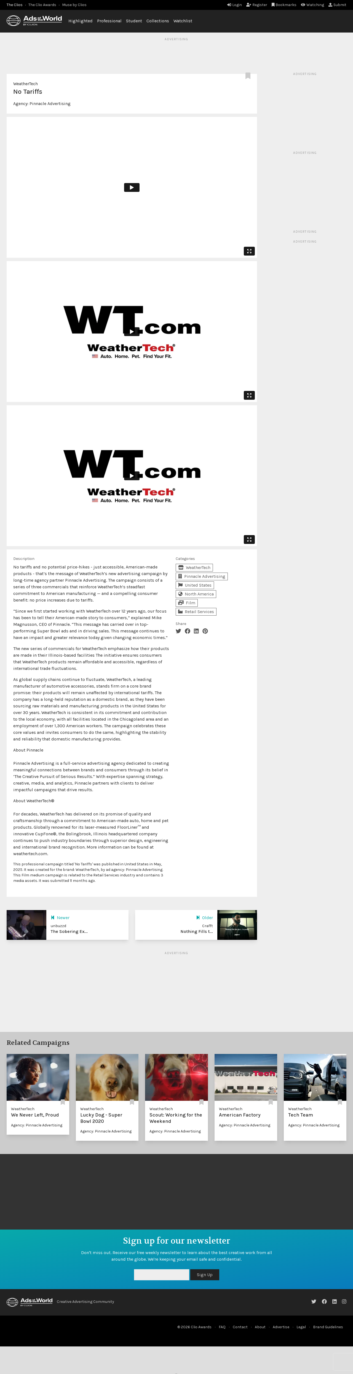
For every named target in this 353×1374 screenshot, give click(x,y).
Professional (109, 20)
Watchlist (182, 20)
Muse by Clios (74, 4)
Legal (301, 1327)
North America (196, 594)
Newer (60, 917)
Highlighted (80, 20)
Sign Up (205, 1274)
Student (134, 20)
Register (256, 4)
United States (195, 585)
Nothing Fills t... (196, 931)
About (260, 1327)
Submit (337, 4)
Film (186, 602)
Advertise (281, 1327)
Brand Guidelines (328, 1327)
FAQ (222, 1327)
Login (234, 4)
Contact (240, 1327)
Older (204, 917)
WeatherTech (25, 83)
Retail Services (196, 611)
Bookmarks (284, 4)
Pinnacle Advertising (50, 103)
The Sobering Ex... (69, 931)
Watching (312, 4)
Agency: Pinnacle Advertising (36, 1125)
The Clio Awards (42, 4)
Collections (157, 20)
